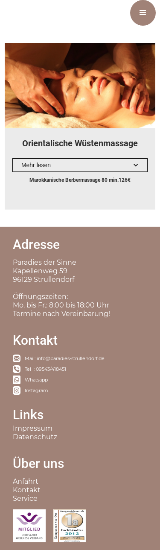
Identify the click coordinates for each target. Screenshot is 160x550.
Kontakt (27, 490)
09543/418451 (51, 369)
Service (25, 498)
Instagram (36, 390)
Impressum (32, 428)
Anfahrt (25, 481)
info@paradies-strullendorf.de (71, 358)
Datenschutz (35, 437)
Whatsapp (36, 380)
